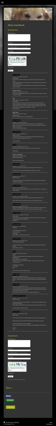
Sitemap (16, 422)
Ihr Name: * (10, 43)
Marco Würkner (16, 120)
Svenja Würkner (16, 132)
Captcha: (14, 55)
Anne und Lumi (16, 164)
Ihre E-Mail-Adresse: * (17, 47)
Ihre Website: (11, 51)
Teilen (8, 396)
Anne (14, 251)
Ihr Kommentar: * (12, 33)
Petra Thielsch (16, 274)
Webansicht (49, 424)
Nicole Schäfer (16, 75)
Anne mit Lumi (16, 311)
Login (50, 422)
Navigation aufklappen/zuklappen (28, 2)
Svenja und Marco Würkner (19, 296)
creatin (14, 145)
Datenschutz (10, 407)
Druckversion (8, 422)
